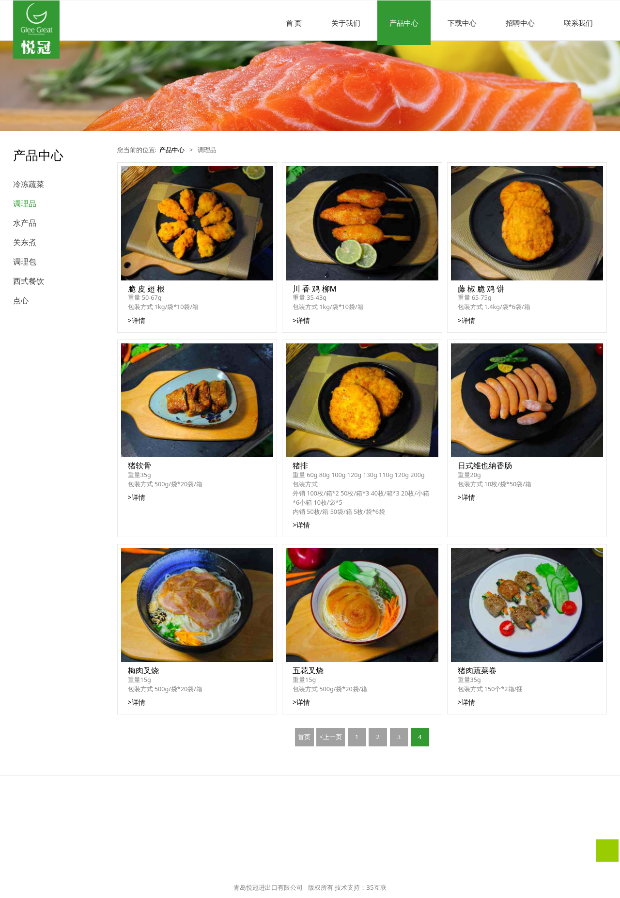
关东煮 (24, 242)
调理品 (24, 203)
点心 (21, 300)
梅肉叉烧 (143, 670)
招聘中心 (520, 23)
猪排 (300, 465)
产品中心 (403, 23)
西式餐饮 (28, 281)
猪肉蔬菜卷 (477, 670)
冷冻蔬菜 (28, 184)
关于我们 (345, 23)
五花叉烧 (308, 670)
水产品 (24, 222)
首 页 (294, 23)
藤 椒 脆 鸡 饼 (481, 288)
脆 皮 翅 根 (146, 288)
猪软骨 (139, 465)
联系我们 (578, 23)
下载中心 (462, 23)
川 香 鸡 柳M (315, 288)
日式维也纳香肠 (485, 465)
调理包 (24, 261)
